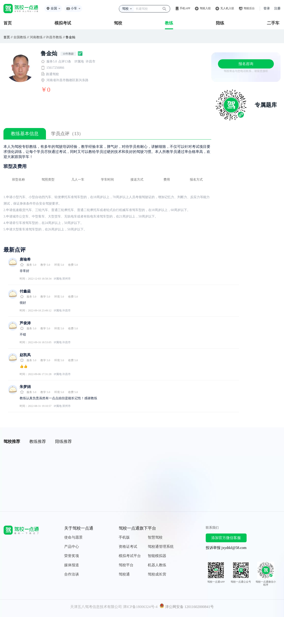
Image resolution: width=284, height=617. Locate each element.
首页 (7, 23)
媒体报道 (71, 565)
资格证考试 (128, 546)
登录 (266, 8)
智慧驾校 (155, 537)
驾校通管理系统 (161, 546)
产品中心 (71, 546)
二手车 (273, 23)
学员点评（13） (67, 133)
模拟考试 (62, 23)
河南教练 (36, 37)
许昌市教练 (54, 37)
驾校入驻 (205, 8)
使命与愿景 (73, 537)
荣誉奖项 (71, 556)
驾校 (118, 23)
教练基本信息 (25, 133)
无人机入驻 (227, 8)
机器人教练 (157, 565)
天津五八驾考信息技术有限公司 (96, 607)
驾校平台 (126, 565)
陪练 (220, 23)
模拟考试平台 (130, 556)
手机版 (124, 537)
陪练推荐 (63, 441)
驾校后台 (249, 8)
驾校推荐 (11, 441)
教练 (169, 23)
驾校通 (124, 574)
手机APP (185, 8)
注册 (277, 8)
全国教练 (19, 37)
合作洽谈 (71, 574)
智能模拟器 (157, 556)
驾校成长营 (157, 574)
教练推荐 (37, 441)
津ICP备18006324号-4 (140, 607)
